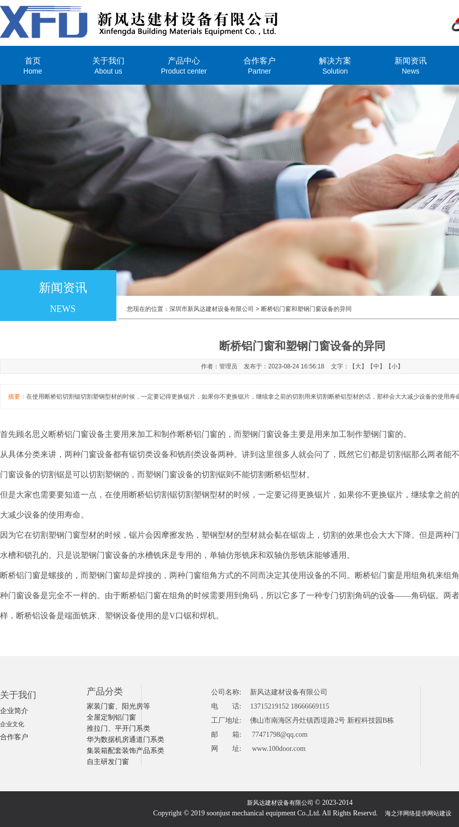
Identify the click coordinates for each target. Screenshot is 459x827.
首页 (32, 65)
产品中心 (184, 65)
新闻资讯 (410, 65)
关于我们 (108, 65)
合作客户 (259, 65)
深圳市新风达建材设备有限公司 (211, 308)
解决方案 (335, 65)
